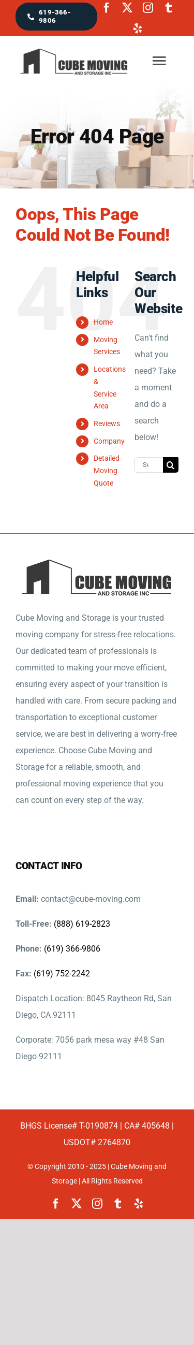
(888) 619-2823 (82, 924)
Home (103, 322)
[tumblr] (168, 8)
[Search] (170, 465)
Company (109, 441)
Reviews (107, 423)
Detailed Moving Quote (107, 470)
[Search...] (149, 465)
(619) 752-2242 (62, 973)
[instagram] (148, 8)
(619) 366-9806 (72, 949)
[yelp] (137, 28)
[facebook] (106, 8)
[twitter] (127, 8)
